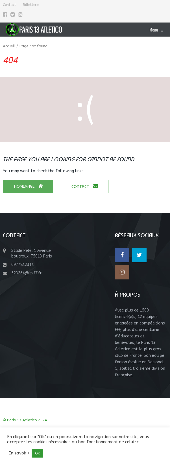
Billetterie (31, 5)
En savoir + (19, 453)
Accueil (9, 46)
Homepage (28, 186)
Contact (9, 5)
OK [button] (37, 453)
